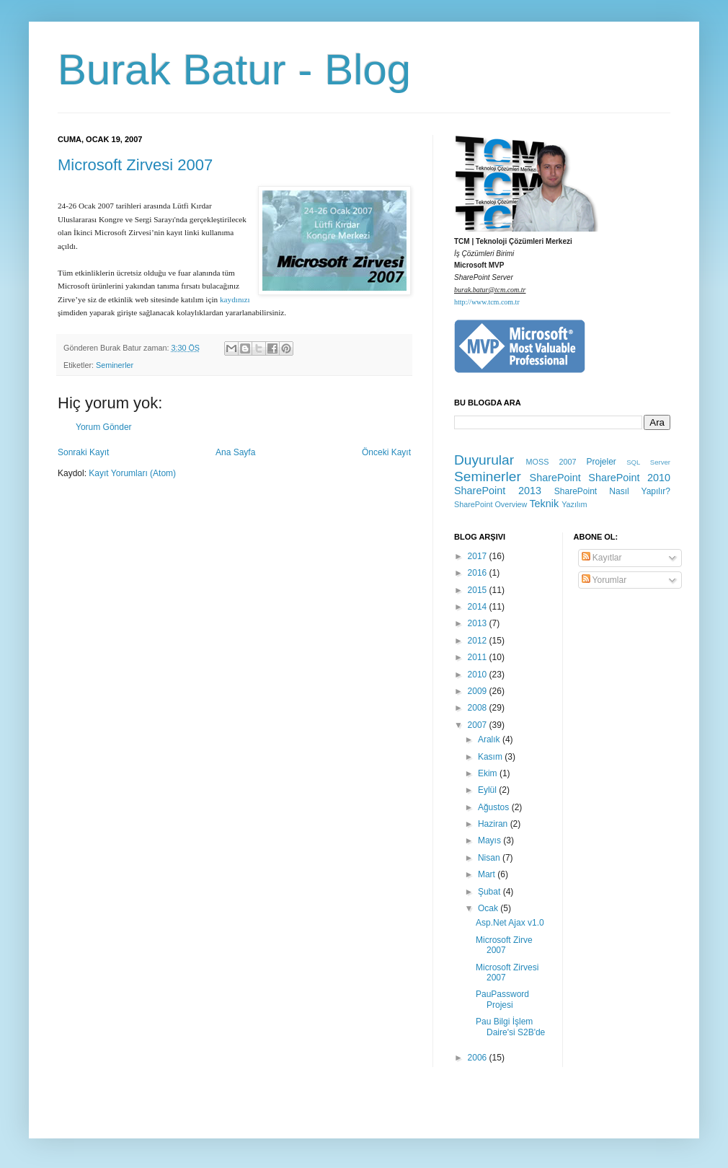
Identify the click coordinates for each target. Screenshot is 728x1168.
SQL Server (648, 462)
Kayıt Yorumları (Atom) (132, 473)
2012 (478, 641)
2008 (478, 708)
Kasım (491, 757)
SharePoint (555, 477)
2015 (478, 590)
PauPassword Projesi (502, 999)
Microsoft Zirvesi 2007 (135, 165)
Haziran (494, 824)
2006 (478, 1058)
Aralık (490, 739)
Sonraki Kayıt (83, 452)
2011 (478, 657)
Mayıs (490, 840)
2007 (478, 725)
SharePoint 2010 (629, 477)
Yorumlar (604, 580)
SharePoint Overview (490, 504)
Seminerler (114, 365)
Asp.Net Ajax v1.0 (510, 923)
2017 (478, 556)
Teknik (544, 503)
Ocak (489, 908)
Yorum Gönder (104, 427)
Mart (487, 874)
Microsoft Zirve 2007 (504, 945)
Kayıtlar (602, 558)
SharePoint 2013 (497, 490)
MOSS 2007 (551, 461)
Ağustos (495, 807)
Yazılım (574, 504)
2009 (478, 691)
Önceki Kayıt (386, 452)
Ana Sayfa (235, 452)
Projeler (601, 462)
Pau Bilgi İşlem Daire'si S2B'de (510, 1026)
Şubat (490, 892)
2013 (478, 623)
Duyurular (484, 459)
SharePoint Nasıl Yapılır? (612, 491)
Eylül (488, 790)
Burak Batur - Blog (234, 69)
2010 (478, 674)
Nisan (490, 858)
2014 (478, 607)
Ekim (489, 773)
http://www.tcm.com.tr (487, 302)
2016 (478, 573)
